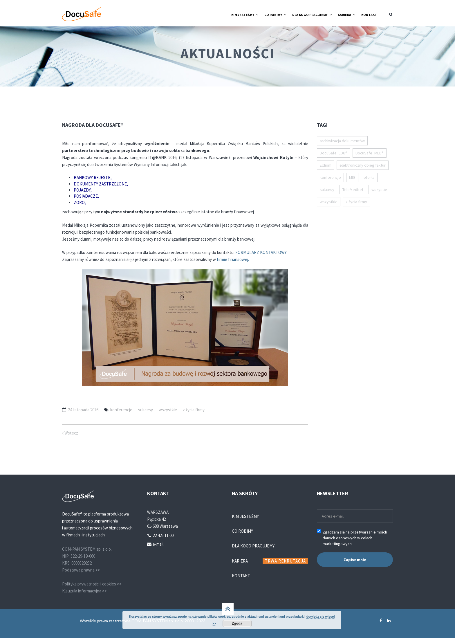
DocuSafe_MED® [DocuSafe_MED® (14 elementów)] (369, 153)
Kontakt (241, 575)
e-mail (158, 544)
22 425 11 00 (163, 535)
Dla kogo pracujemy (253, 546)
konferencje (121, 409)
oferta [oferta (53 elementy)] (369, 177)
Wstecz (70, 433)
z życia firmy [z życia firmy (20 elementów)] (356, 201)
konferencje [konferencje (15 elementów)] (330, 177)
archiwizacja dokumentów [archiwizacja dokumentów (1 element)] (342, 140)
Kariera (240, 561)
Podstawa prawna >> (81, 570)
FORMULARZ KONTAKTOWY (261, 252)
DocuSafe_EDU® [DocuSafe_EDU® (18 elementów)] (333, 153)
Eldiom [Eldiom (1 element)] (325, 165)
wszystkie (168, 409)
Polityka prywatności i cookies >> (92, 584)
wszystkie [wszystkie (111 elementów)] (328, 201)
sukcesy (145, 409)
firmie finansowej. (233, 259)
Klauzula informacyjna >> (84, 591)
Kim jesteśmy (245, 516)
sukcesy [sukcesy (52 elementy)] (327, 189)
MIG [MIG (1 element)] (352, 177)
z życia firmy (194, 409)
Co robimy (242, 531)
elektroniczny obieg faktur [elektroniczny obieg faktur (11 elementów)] (363, 165)
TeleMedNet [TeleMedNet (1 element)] (352, 189)
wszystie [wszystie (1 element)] (379, 189)
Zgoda (237, 623)
